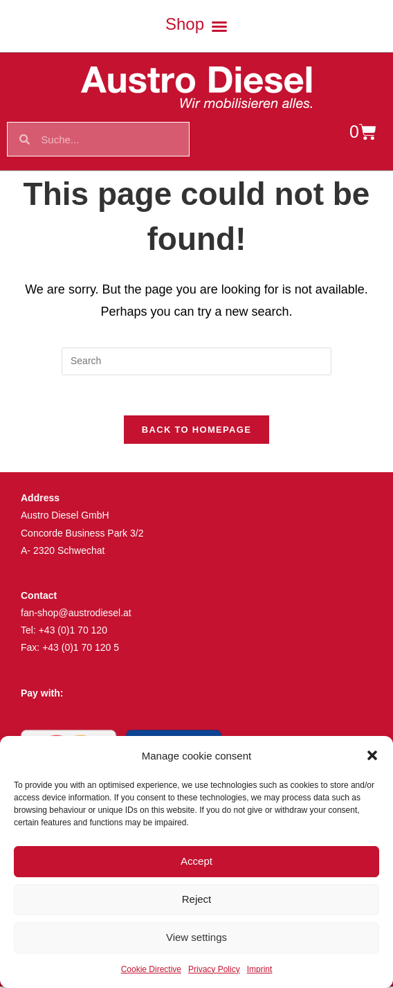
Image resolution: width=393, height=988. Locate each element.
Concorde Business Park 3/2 (82, 534)
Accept (196, 861)
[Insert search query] (196, 361)
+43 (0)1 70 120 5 (80, 649)
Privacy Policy (214, 969)
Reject (197, 899)
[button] (372, 755)
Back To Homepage (196, 431)
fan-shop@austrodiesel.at (76, 614)
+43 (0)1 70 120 (73, 632)
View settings (196, 937)
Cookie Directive (151, 969)
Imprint (260, 969)
